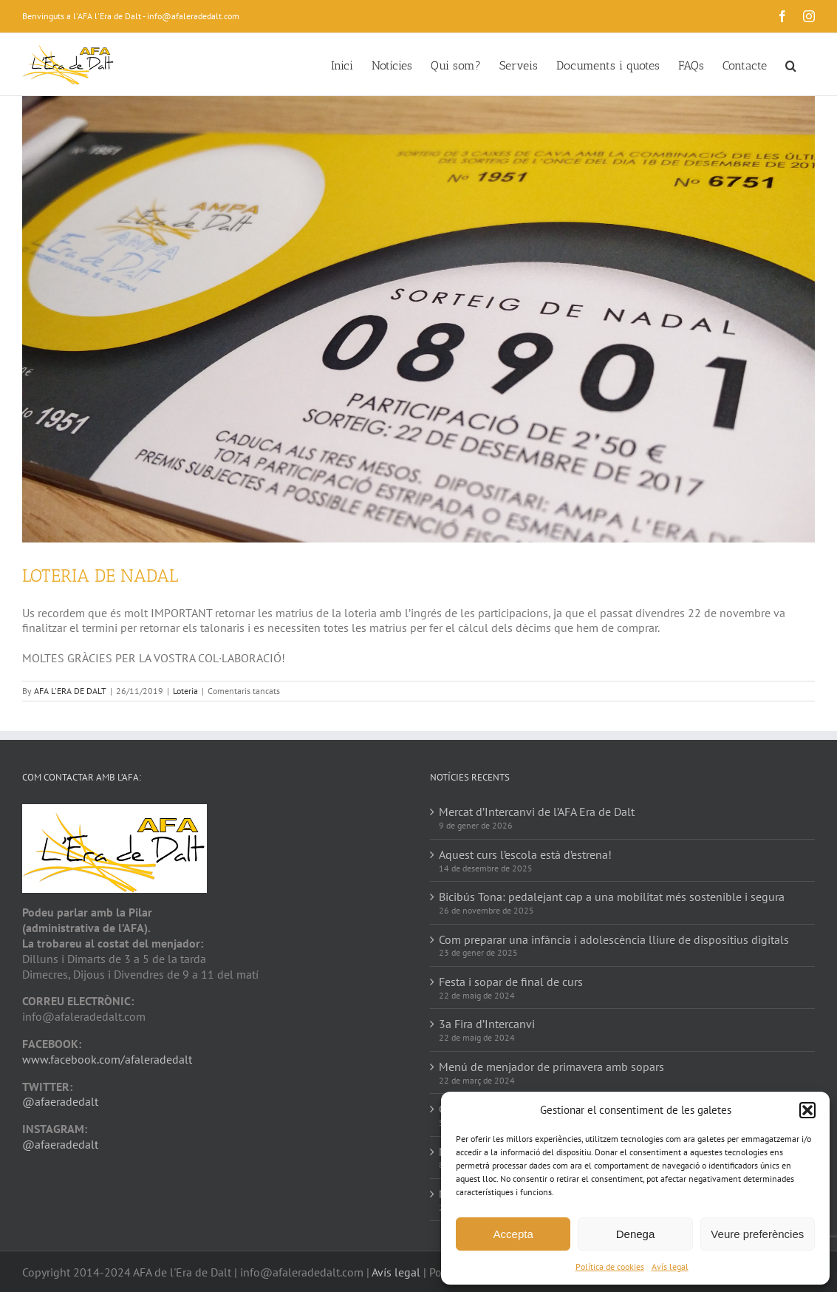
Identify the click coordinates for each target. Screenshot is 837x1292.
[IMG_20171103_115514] (418, 319)
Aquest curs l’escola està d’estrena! (525, 854)
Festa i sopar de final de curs (511, 981)
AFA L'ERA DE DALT (70, 690)
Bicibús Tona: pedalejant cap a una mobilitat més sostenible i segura (612, 896)
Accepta (513, 1234)
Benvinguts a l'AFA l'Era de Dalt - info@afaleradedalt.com (130, 15)
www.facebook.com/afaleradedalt (107, 1059)
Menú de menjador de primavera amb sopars (551, 1066)
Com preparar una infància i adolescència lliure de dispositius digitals (614, 939)
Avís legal (670, 1266)
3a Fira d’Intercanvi (487, 1023)
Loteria (185, 690)
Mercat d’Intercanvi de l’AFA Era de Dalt (537, 811)
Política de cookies (609, 1266)
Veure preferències (757, 1234)
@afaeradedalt (60, 1101)
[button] (807, 1110)
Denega (635, 1234)
